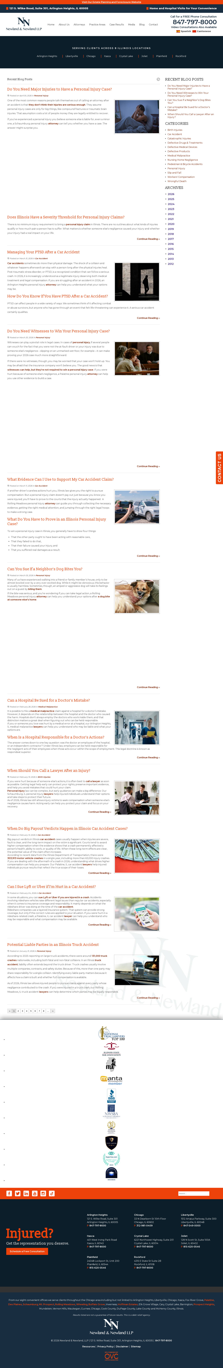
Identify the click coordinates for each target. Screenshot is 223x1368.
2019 (169, 229)
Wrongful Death (177, 181)
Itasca (90, 1236)
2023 (169, 209)
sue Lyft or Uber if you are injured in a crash (63, 897)
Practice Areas (97, 24)
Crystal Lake (141, 1236)
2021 (169, 219)
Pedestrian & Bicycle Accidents (185, 164)
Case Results (117, 24)
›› (52, 1011)
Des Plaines (15, 1304)
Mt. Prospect (46, 1304)
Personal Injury (41, 95)
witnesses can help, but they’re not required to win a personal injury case (50, 369)
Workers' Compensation (181, 177)
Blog (142, 24)
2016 (169, 244)
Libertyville (187, 1215)
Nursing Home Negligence (183, 160)
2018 (169, 234)
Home (51, 24)
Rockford (139, 1257)
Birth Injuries (44, 777)
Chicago (139, 1215)
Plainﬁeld (92, 1257)
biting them (35, 589)
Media (131, 24)
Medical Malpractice (47, 707)
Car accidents (15, 263)
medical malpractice (42, 711)
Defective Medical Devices (182, 147)
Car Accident (41, 258)
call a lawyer (93, 781)
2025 (169, 199)
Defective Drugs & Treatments (185, 142)
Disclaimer (122, 1346)
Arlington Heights (97, 1215)
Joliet (184, 1236)
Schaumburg (30, 1304)
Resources (88, 1346)
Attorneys (79, 24)
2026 (169, 194)
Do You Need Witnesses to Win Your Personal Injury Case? (188, 94)
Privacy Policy (105, 1346)
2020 (169, 224)
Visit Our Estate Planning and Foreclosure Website (111, 2)
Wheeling (81, 1304)
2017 (169, 239)
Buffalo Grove (96, 1304)
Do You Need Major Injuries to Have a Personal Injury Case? (189, 87)
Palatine (209, 1300)
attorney (53, 123)
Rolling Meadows (65, 1304)
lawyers (38, 726)
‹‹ (9, 1011)
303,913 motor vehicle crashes (25, 858)
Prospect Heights (204, 1304)
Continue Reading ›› (148, 239)
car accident (47, 839)
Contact (153, 24)
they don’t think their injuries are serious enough (57, 104)
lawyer (68, 916)
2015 (169, 249)
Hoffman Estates (128, 1304)
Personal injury (16, 790)
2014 (169, 254)
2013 (169, 259)
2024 (170, 204)
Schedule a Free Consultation (27, 1251)
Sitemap (136, 1346)
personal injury (81, 342)
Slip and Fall (174, 172)
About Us (64, 24)
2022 (169, 214)
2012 (169, 264)
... (48, 1011)
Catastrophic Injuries (179, 138)
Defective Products (179, 151)
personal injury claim (77, 224)
